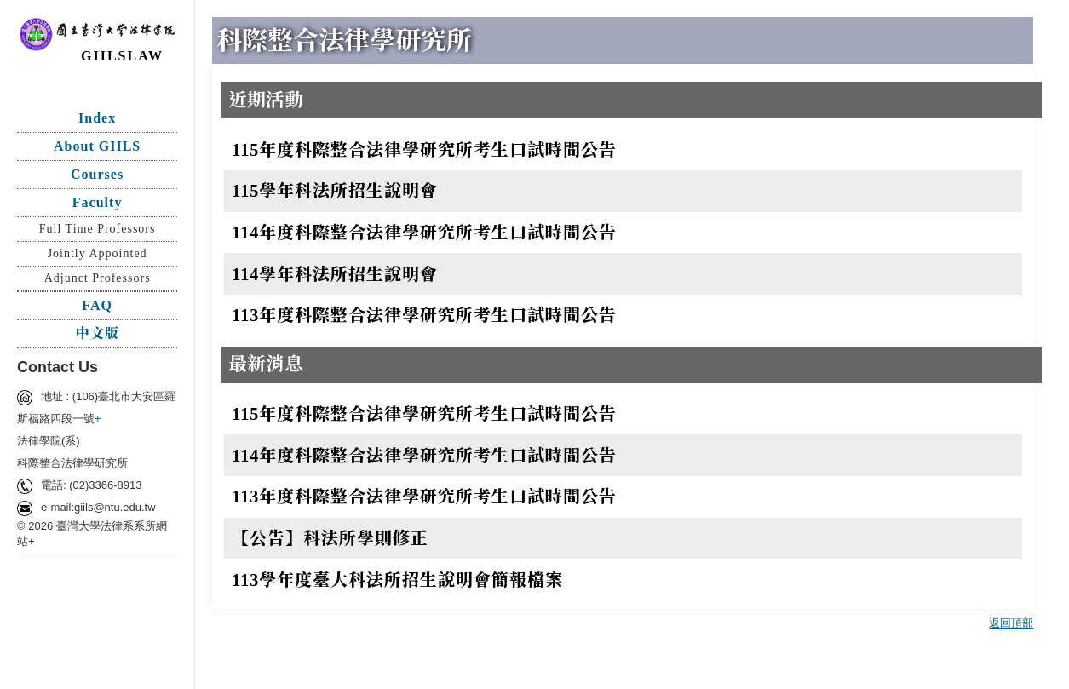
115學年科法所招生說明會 (335, 190)
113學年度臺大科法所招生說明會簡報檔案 (397, 580)
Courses (97, 174)
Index (97, 118)
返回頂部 (1011, 623)
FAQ (97, 305)
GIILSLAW (122, 56)
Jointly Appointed (97, 253)
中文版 (97, 333)
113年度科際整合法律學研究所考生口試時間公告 (424, 315)
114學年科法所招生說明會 (335, 274)
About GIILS (97, 146)
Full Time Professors (97, 228)
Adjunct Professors (97, 278)
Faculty (97, 202)
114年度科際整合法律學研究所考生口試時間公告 (424, 232)
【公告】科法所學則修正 (330, 538)
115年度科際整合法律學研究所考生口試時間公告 (424, 150)
